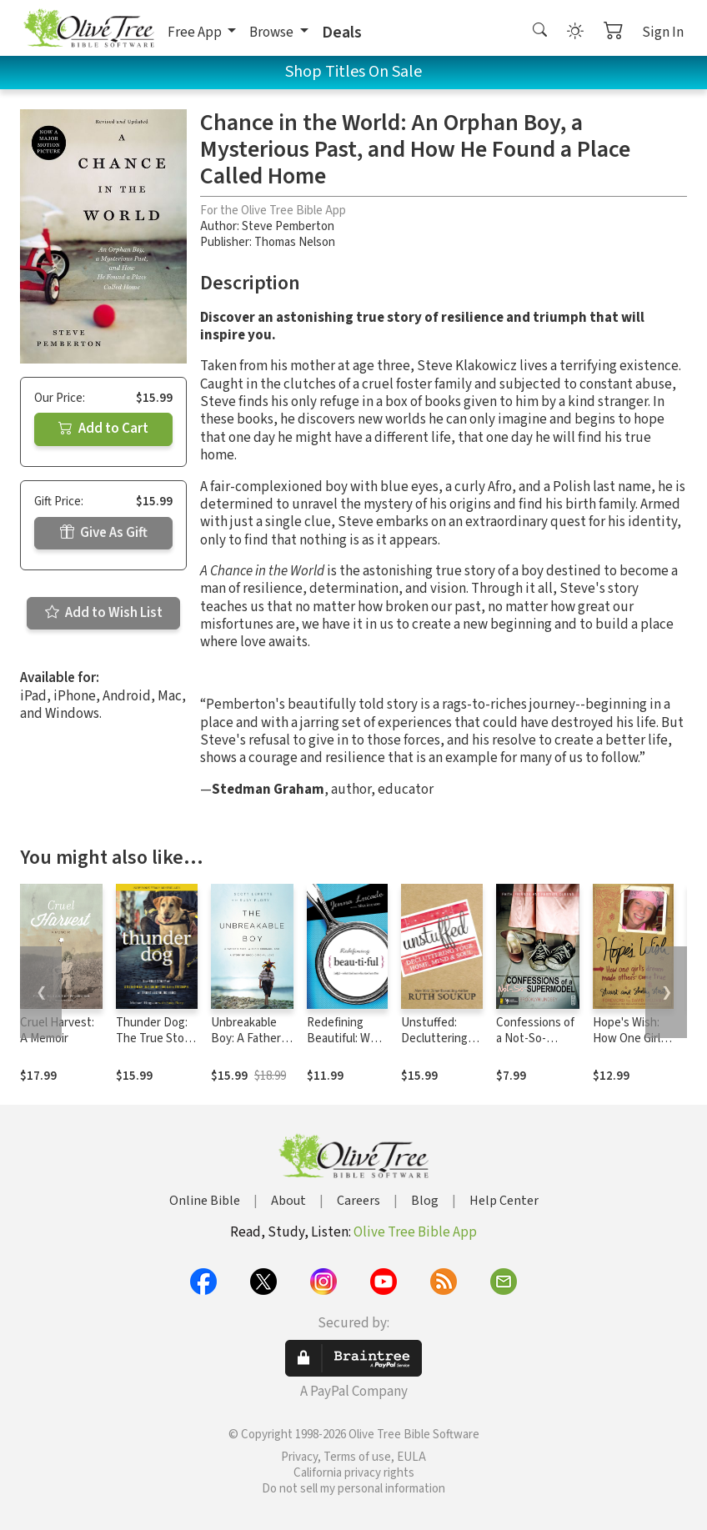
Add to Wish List (104, 613)
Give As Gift (104, 533)
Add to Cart (103, 429)
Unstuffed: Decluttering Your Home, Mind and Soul (437, 1046)
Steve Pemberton (288, 226)
